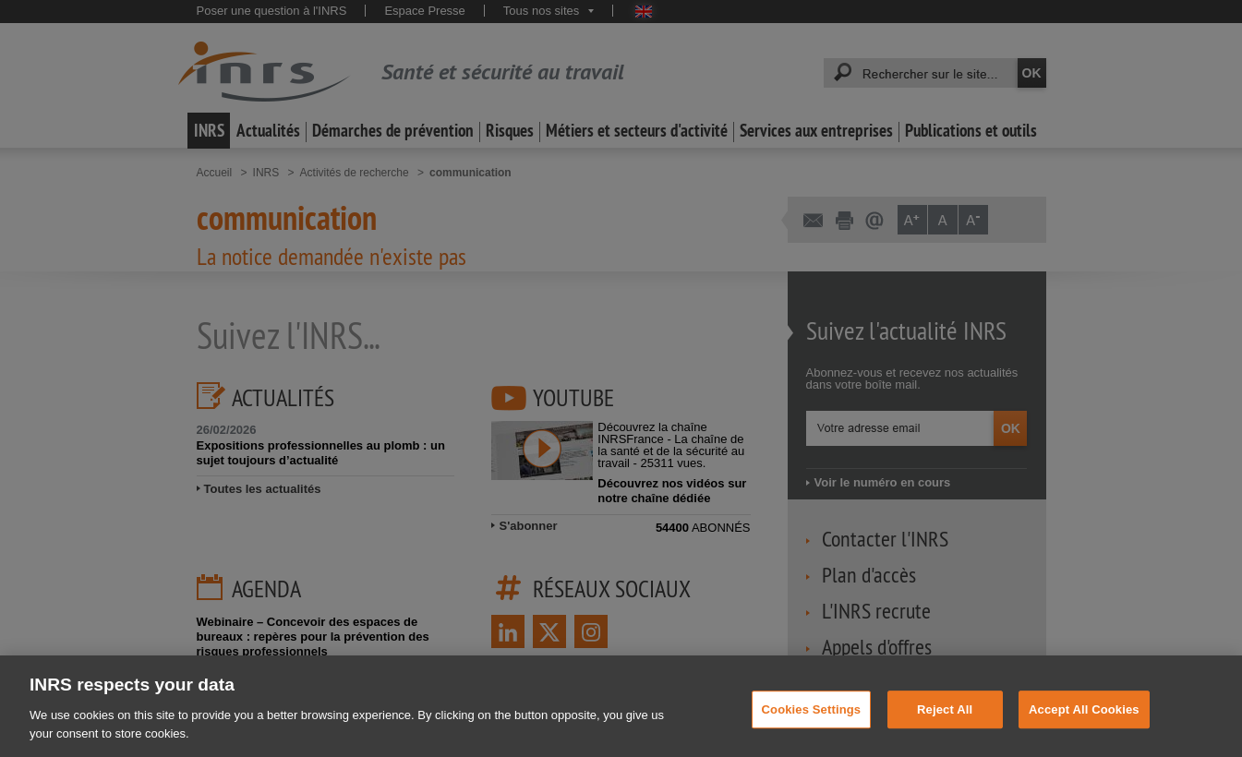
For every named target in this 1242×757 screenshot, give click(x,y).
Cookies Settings (812, 724)
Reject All (944, 724)
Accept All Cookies (1084, 724)
